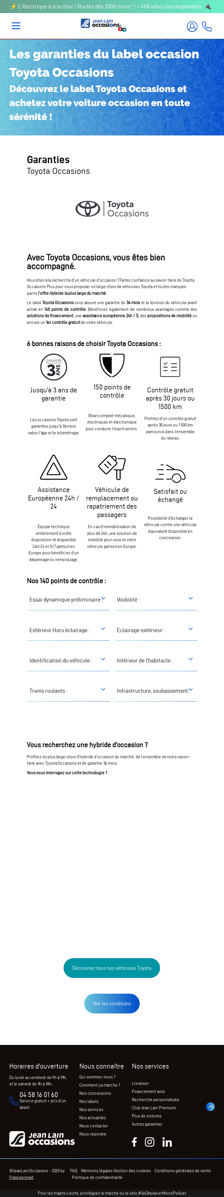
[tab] (68, 603)
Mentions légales (100, 1170)
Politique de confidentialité (110, 1177)
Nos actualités (92, 1117)
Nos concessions (95, 1093)
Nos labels (89, 1101)
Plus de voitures (147, 1116)
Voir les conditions (112, 1020)
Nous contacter (93, 1126)
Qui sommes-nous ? (97, 1077)
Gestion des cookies (136, 1170)
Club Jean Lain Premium (154, 1108)
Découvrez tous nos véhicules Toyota (111, 984)
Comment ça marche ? (99, 1085)
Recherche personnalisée (155, 1099)
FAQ (71, 1170)
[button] (27, 599)
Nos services (91, 1109)
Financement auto (148, 1091)
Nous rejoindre (92, 1134)
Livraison (140, 1083)
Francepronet (21, 1177)
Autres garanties (147, 1124)
